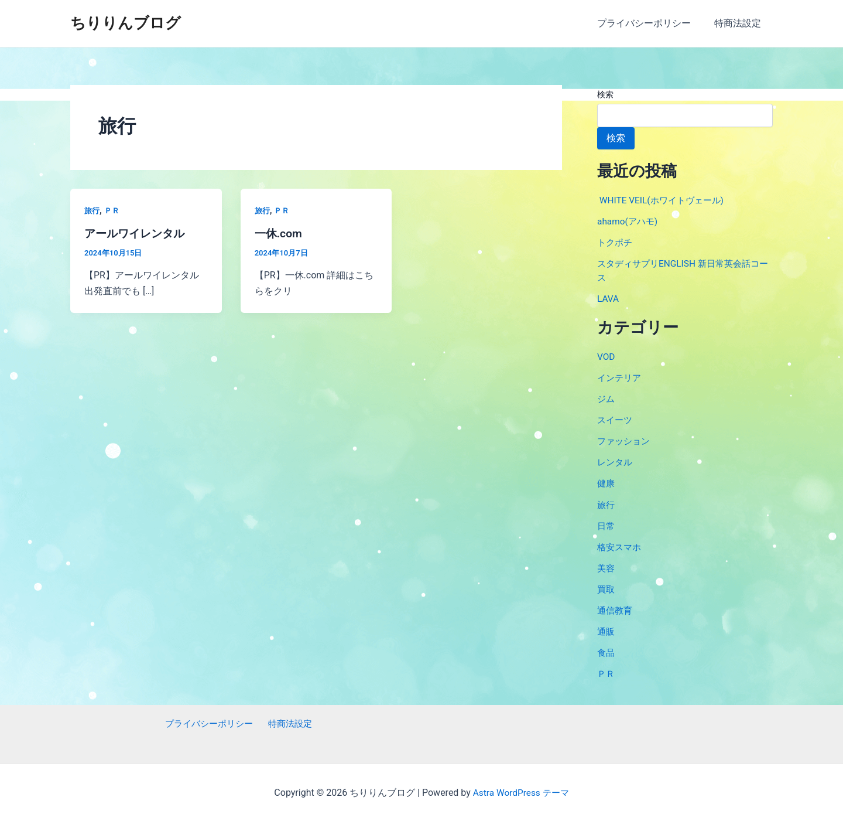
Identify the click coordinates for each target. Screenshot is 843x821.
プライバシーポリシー (651, 23)
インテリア (620, 377)
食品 (606, 651)
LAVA (608, 298)
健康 (606, 482)
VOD (606, 356)
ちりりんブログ (125, 23)
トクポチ (616, 242)
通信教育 (616, 609)
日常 (606, 524)
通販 (606, 630)
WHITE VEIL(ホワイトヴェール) (664, 200)
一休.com (279, 233)
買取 (606, 588)
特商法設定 (740, 23)
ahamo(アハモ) (628, 221)
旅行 (92, 210)
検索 (605, 94)
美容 (606, 567)
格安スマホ (620, 545)
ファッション (625, 440)
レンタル (616, 461)
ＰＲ (113, 210)
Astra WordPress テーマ (521, 791)
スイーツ (616, 419)
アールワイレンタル (137, 233)
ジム (606, 398)
